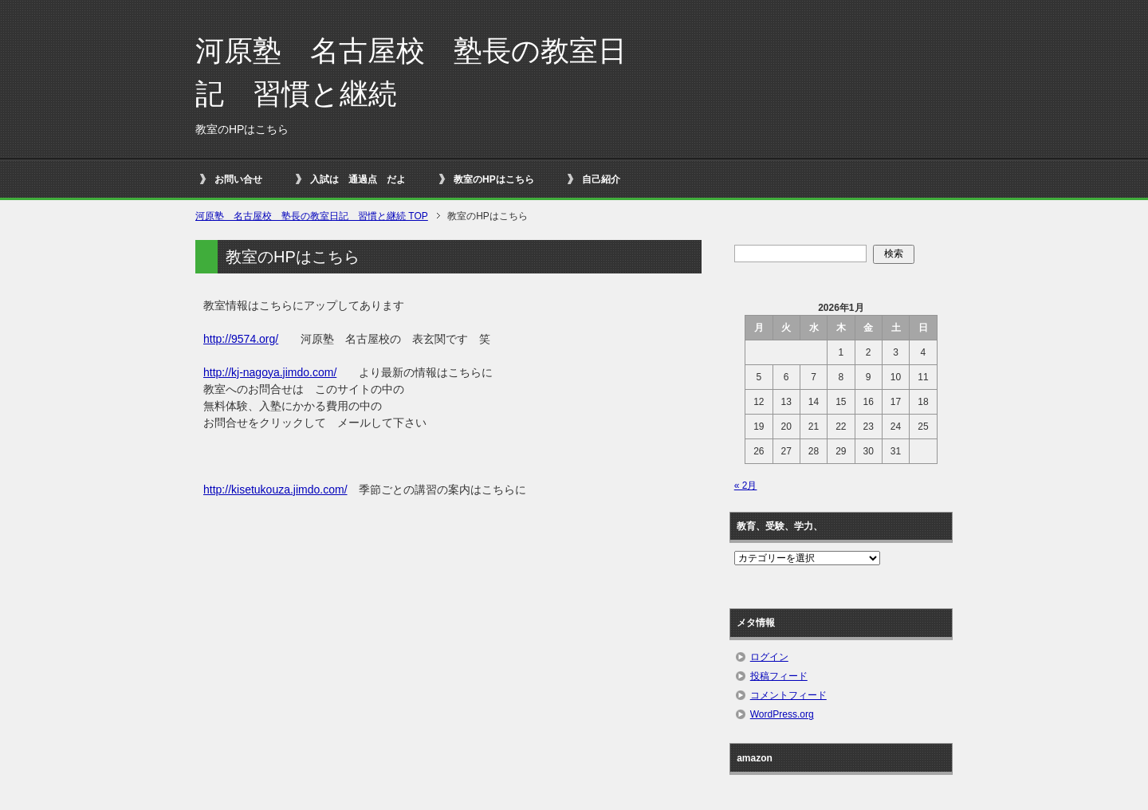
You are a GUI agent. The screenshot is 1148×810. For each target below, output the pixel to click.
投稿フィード (779, 676)
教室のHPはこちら (494, 179)
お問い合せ (238, 179)
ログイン (769, 657)
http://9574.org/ (240, 338)
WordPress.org (782, 714)
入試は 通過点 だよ (358, 179)
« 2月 (745, 485)
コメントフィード (788, 695)
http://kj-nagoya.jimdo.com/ (269, 372)
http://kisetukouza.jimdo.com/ (275, 489)
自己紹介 (601, 179)
